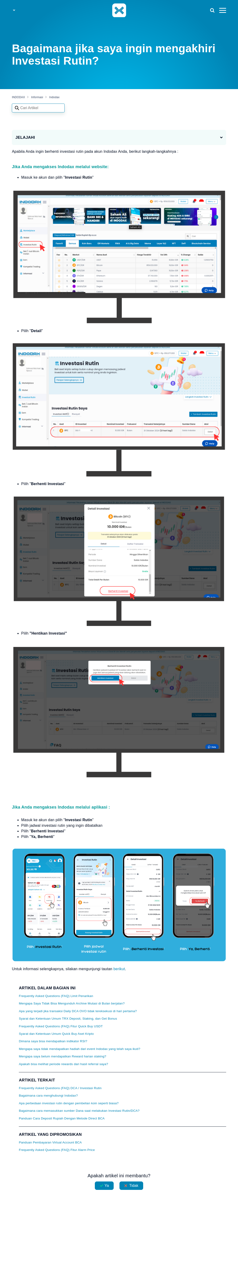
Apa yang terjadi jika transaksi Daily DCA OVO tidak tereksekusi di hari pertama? (78, 1011)
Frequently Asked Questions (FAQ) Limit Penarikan (56, 996)
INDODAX (18, 97)
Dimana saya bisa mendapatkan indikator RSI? (53, 1041)
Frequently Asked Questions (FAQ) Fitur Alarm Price (57, 1150)
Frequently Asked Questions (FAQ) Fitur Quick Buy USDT (61, 1026)
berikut (119, 969)
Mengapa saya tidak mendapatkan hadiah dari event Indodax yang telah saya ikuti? (79, 1049)
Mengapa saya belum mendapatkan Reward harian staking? (62, 1056)
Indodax (54, 97)
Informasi (37, 97)
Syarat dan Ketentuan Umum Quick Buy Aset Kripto (56, 1033)
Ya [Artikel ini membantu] (107, 1186)
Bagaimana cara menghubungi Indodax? (48, 1095)
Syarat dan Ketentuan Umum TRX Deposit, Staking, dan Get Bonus (68, 1018)
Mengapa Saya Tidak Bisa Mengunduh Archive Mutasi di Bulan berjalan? (72, 1003)
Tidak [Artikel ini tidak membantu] (133, 1186)
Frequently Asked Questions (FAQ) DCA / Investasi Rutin (60, 1088)
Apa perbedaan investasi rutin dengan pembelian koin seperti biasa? (69, 1103)
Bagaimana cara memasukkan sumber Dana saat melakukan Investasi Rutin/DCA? (79, 1110)
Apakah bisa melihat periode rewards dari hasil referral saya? (63, 1064)
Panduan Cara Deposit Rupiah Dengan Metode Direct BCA (62, 1118)
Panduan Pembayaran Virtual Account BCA (50, 1142)
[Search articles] (38, 108)
